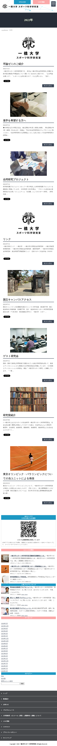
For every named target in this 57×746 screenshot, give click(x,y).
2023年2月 (4, 656)
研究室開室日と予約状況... (18, 577)
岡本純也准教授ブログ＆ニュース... (21, 587)
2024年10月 (4, 641)
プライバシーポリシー (10, 732)
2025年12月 (4, 626)
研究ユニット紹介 (7, 681)
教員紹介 (6, 699)
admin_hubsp (24, 594)
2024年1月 (4, 648)
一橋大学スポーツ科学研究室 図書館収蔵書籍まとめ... (27, 556)
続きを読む (48, 85)
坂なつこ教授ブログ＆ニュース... (21, 598)
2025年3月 (4, 633)
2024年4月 (4, 646)
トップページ (5, 30)
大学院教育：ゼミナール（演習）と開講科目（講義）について (22, 715)
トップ (5, 693)
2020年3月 (4, 671)
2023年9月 (4, 651)
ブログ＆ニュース (8, 710)
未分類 (3, 678)
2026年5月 (4, 623)
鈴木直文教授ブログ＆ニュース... (21, 608)
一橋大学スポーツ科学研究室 (28, 744)
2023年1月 (4, 658)
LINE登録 (41, 2)
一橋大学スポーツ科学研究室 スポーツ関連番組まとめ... (28, 566)
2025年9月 (4, 628)
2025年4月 (4, 631)
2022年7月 (4, 663)
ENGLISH (22, 2)
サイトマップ (7, 738)
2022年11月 (4, 661)
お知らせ (6, 704)
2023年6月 (4, 653)
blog (2, 676)
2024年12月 (4, 638)
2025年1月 (4, 636)
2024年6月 (4, 643)
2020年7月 (4, 668)
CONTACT (6, 727)
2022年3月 (4, 666)
